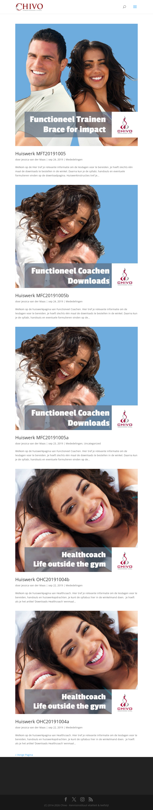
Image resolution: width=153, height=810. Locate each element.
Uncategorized (92, 443)
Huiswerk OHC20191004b (42, 579)
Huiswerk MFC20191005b (42, 295)
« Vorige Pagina (24, 754)
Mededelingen (74, 159)
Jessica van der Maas (33, 159)
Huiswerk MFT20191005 (40, 153)
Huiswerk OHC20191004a (42, 721)
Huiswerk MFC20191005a (42, 437)
